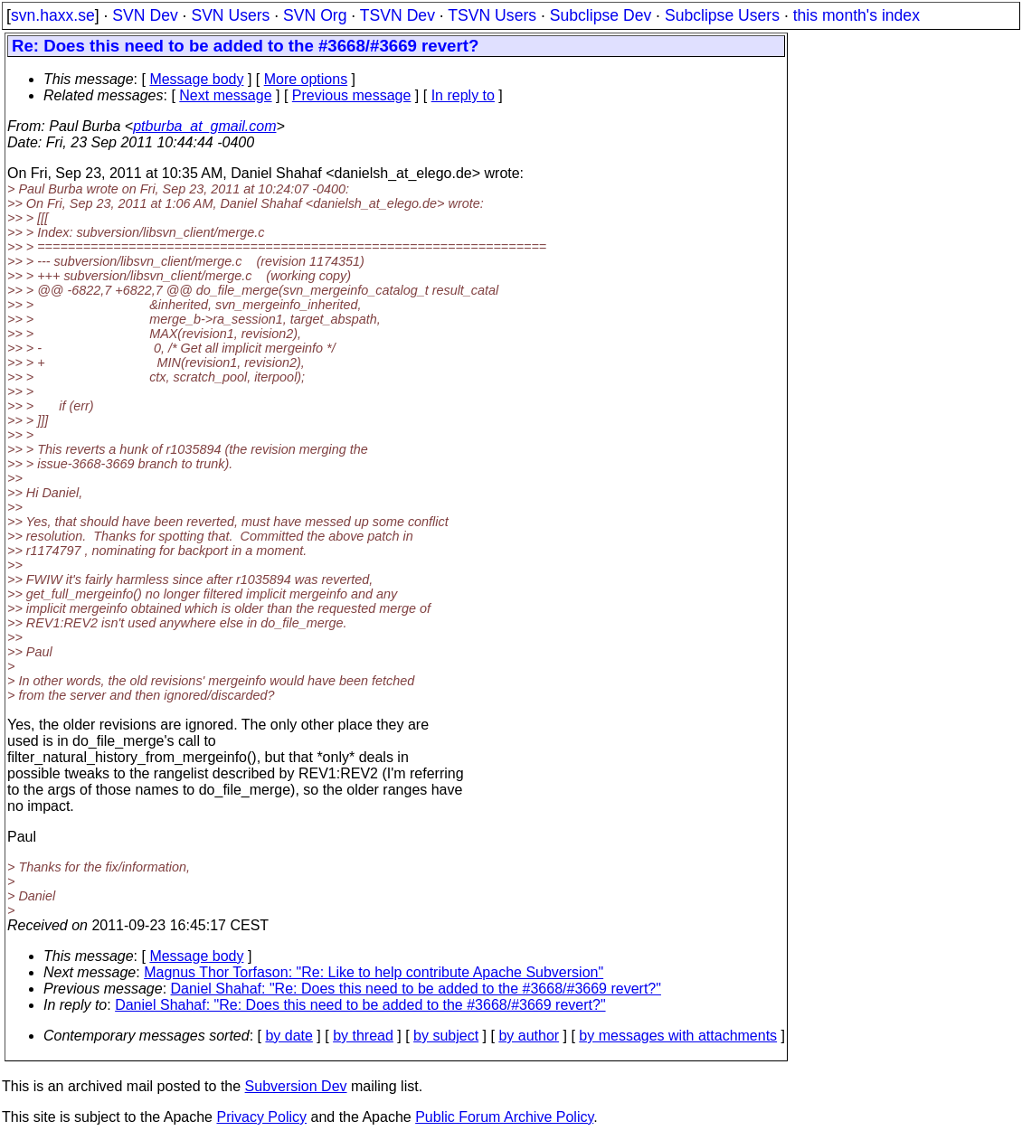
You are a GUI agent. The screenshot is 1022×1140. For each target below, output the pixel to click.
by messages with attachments (678, 1035)
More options (306, 79)
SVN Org (314, 15)
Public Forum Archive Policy (504, 1117)
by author (528, 1035)
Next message (225, 95)
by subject (445, 1035)
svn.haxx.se (53, 15)
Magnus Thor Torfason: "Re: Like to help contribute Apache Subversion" (373, 972)
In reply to (463, 95)
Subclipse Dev (600, 15)
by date (288, 1035)
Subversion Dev (296, 1086)
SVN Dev (144, 15)
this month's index (856, 15)
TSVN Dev (397, 15)
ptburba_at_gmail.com (204, 126)
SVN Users (230, 15)
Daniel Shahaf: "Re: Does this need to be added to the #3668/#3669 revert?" (416, 988)
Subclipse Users (722, 15)
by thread (363, 1035)
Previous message (352, 95)
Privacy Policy (261, 1117)
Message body (196, 79)
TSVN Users (492, 15)
